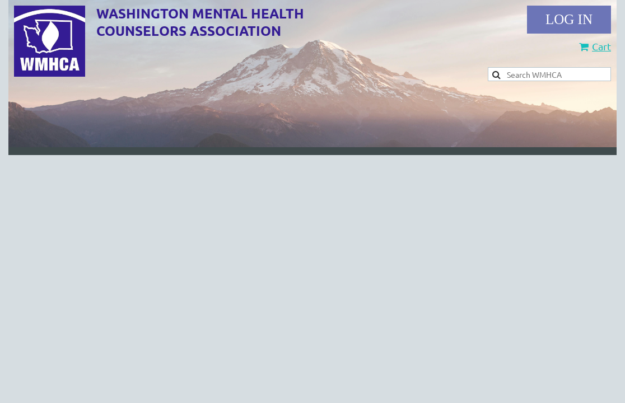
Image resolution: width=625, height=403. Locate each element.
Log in (569, 20)
